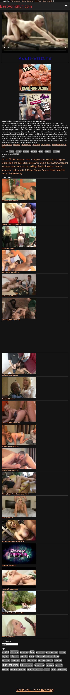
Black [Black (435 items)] (20, 163)
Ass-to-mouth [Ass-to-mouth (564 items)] (45, 160)
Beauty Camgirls (27, 1)
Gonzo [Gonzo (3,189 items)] (28, 166)
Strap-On (48, 151)
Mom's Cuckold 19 (8, 637)
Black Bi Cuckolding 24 (10, 470)
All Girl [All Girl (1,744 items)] (5, 159)
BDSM (12, 151)
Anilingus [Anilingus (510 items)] (35, 160)
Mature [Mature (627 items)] (30, 170)
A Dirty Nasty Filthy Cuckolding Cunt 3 (15, 494)
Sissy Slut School (8, 248)
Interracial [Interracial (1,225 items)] (6, 170)
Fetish (41, 151)
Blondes (18, 151)
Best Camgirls (47, 1)
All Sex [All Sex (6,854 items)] (13, 159)
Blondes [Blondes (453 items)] (50, 163)
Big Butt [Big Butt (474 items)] (61, 160)
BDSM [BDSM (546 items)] (54, 160)
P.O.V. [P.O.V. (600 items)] (4, 173)
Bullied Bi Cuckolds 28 (10, 375)
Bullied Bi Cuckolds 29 (10, 201)
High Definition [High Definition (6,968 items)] (40, 166)
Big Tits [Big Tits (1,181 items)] (13, 163)
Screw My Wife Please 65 (11, 320)
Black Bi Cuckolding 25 (10, 446)
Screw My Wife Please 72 (11, 423)
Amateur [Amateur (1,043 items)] (21, 159)
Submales (56, 151)
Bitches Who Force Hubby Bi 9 (13, 541)
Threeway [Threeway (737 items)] (17, 173)
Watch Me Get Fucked (9, 296)
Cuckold (26, 151)
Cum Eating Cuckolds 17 (10, 272)
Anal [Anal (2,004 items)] (27, 159)
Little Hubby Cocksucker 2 (11, 224)
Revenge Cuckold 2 (9, 565)
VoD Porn (38, 1)
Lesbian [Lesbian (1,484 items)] (15, 170)
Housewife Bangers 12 (10, 589)
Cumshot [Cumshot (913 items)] (58, 163)
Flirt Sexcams (15, 1)
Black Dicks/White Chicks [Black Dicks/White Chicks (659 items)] (34, 163)
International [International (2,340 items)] (55, 166)
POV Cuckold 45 (7, 518)
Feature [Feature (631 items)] (14, 166)
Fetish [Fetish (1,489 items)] (21, 166)
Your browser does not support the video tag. (35, 32)
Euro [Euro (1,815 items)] (65, 163)
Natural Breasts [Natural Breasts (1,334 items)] (41, 170)
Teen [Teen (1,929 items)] (10, 173)
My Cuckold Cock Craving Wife (13, 613)
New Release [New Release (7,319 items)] (57, 170)
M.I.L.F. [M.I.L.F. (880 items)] (23, 170)
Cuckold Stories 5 (8, 399)
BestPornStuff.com (16, 6)
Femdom (34, 151)
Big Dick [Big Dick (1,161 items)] (6, 163)
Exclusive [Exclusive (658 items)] (6, 166)
